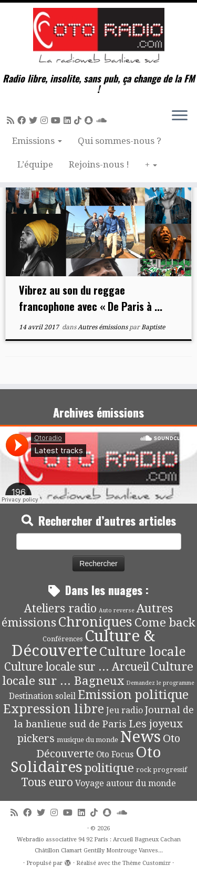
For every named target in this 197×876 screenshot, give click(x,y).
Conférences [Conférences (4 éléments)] (62, 639)
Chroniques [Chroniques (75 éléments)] (95, 622)
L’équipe (35, 164)
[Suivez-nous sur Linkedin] (69, 121)
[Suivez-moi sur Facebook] (23, 121)
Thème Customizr (146, 863)
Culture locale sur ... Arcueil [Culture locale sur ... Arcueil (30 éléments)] (76, 666)
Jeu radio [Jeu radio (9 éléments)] (124, 710)
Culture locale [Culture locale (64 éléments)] (142, 651)
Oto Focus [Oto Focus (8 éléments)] (114, 754)
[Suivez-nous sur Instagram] (45, 121)
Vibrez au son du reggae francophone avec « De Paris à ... (90, 298)
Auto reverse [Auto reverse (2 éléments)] (116, 610)
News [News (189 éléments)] (140, 737)
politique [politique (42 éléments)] (109, 768)
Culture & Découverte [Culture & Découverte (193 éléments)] (83, 643)
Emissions (37, 140)
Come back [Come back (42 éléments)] (164, 622)
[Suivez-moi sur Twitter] (34, 121)
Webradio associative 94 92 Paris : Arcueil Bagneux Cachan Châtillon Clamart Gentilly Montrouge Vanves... (99, 845)
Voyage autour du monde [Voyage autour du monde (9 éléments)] (125, 783)
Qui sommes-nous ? (119, 140)
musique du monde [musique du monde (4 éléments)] (87, 740)
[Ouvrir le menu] (180, 116)
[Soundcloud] (103, 121)
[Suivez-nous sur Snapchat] (90, 121)
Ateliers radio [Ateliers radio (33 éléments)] (60, 608)
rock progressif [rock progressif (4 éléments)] (161, 770)
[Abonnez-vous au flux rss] (12, 121)
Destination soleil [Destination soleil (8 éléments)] (42, 696)
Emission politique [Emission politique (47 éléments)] (133, 695)
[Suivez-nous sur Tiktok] (79, 121)
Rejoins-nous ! (99, 164)
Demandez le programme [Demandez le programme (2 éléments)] (160, 683)
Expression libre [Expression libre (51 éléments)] (53, 709)
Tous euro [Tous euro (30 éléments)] (47, 782)
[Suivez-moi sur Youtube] (57, 121)
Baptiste (153, 327)
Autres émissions (103, 327)
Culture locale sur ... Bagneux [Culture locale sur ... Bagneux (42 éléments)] (98, 673)
